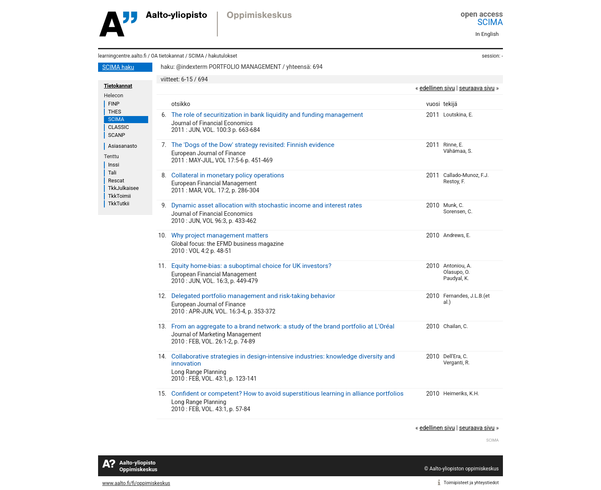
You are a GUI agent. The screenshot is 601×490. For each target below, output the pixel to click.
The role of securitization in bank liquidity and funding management (267, 115)
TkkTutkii (118, 203)
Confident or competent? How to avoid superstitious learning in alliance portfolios (287, 393)
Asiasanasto (122, 146)
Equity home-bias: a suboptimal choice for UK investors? (251, 266)
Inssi (113, 165)
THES (114, 112)
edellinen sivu (437, 88)
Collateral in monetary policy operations (227, 175)
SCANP (116, 135)
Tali (112, 172)
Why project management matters (219, 235)
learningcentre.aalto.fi (122, 56)
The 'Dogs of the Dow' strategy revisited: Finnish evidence (252, 145)
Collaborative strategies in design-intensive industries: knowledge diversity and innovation (283, 360)
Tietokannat (118, 86)
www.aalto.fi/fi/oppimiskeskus (136, 483)
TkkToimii (119, 196)
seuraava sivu (477, 88)
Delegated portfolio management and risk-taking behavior (253, 296)
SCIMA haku (118, 67)
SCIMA (490, 22)
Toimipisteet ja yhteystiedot (471, 482)
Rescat (116, 180)
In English (487, 34)
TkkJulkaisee (123, 188)
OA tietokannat (167, 56)
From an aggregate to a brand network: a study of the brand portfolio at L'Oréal (282, 326)
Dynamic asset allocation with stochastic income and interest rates (266, 205)
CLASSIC (118, 127)
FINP (113, 104)
